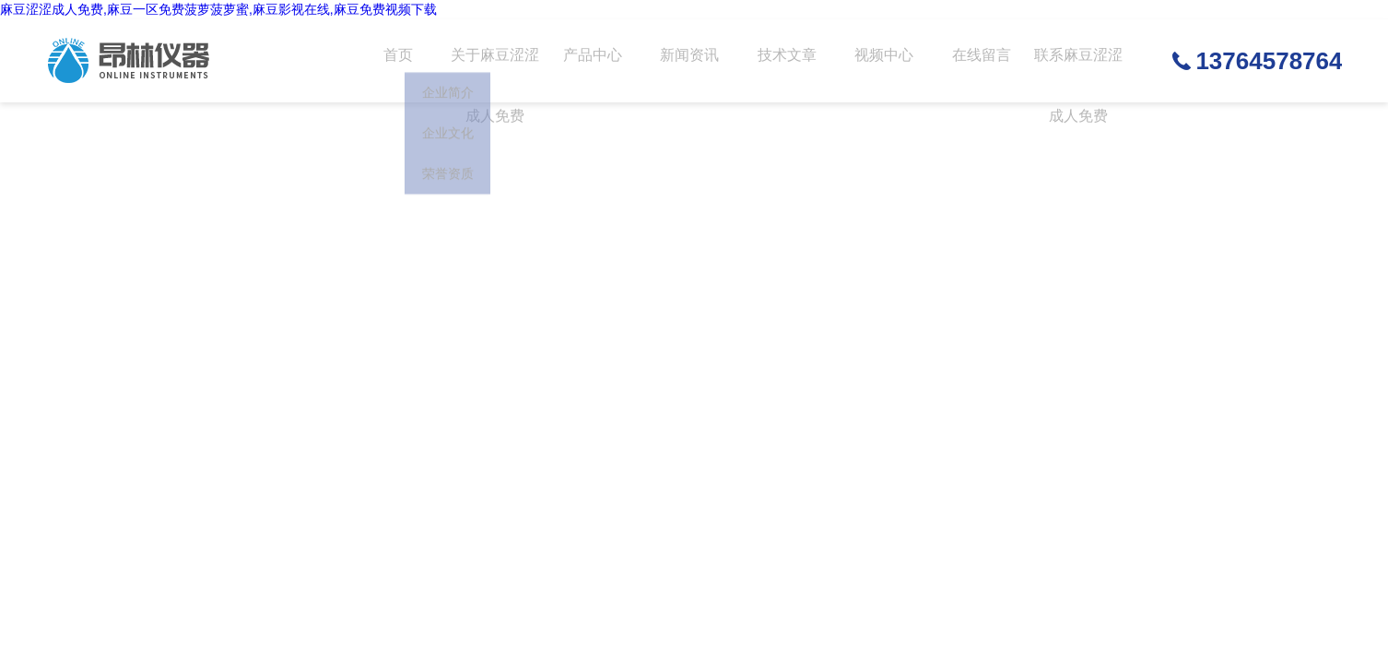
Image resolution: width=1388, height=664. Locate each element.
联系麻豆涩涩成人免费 (1071, 77)
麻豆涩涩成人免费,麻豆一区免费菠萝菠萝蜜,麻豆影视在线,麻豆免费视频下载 (218, 9)
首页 (394, 61)
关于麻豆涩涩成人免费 (491, 77)
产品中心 (588, 61)
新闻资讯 (685, 61)
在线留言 (975, 61)
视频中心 (878, 61)
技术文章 (781, 61)
